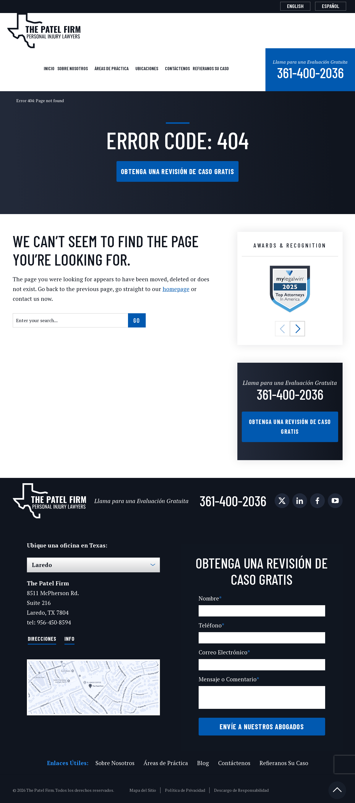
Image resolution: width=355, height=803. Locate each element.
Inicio (48, 67)
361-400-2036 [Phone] (309, 71)
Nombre (210, 596)
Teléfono (210, 623)
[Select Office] (93, 562)
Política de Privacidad (185, 787)
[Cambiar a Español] (330, 6)
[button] (282, 327)
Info (70, 636)
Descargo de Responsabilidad (241, 787)
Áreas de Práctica (111, 67)
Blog (202, 760)
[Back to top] (337, 787)
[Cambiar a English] (295, 6)
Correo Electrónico (223, 650)
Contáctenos (177, 67)
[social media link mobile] (282, 498)
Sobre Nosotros (72, 67)
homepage (170, 288)
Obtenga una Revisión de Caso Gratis (177, 170)
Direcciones (42, 636)
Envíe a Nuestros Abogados (262, 724)
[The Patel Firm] (43, 30)
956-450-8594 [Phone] (53, 620)
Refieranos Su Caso (210, 67)
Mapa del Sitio (143, 787)
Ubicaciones (147, 67)
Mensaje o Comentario (228, 677)
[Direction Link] (93, 685)
